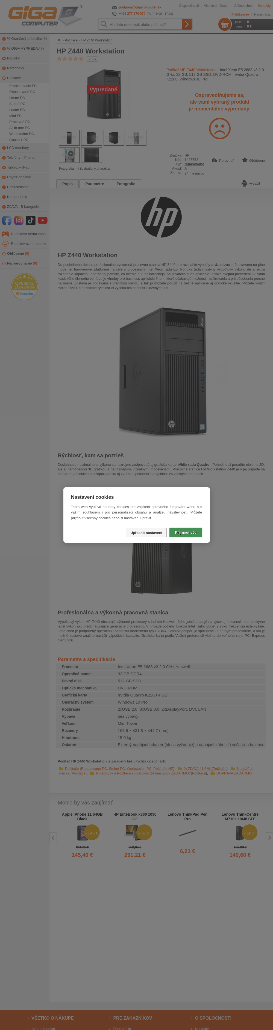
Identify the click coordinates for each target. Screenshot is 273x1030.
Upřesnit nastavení (146, 533)
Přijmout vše (185, 532)
